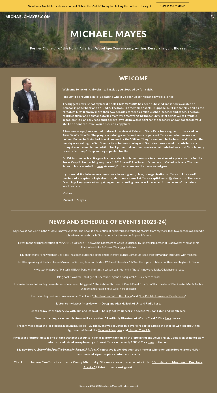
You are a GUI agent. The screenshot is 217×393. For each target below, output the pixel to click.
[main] (108, 39)
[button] (212, 16)
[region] (108, 6)
